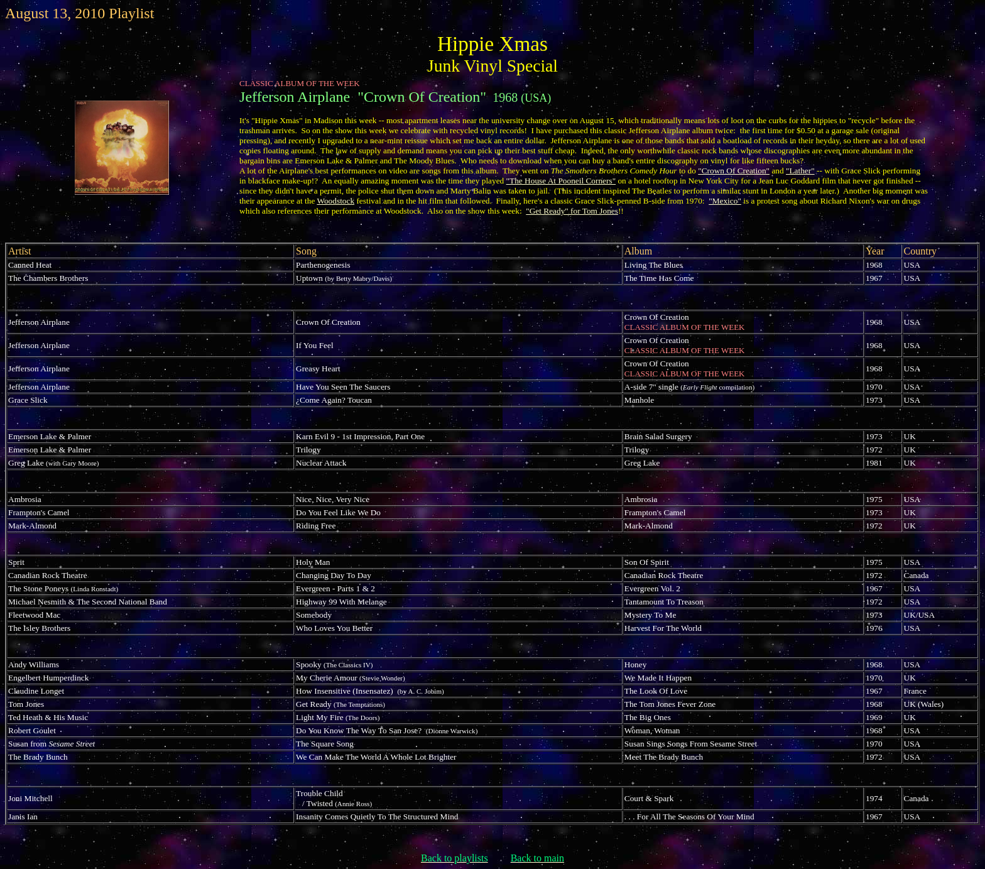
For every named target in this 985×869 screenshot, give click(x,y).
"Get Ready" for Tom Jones (572, 211)
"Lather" (800, 170)
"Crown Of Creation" (734, 170)
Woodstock (335, 200)
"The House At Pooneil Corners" (561, 180)
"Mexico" (725, 200)
